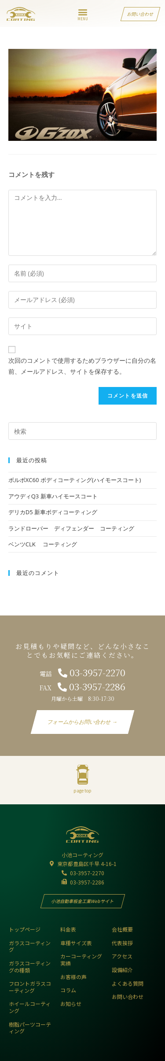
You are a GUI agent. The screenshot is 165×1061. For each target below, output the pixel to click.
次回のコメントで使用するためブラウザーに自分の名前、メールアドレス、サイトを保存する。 (82, 366)
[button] (82, 11)
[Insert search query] (82, 431)
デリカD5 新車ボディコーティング (55, 512)
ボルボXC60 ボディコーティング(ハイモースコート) (74, 480)
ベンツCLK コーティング (42, 544)
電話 (82, 673)
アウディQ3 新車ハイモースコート (53, 496)
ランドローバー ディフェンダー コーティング (71, 528)
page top (82, 790)
